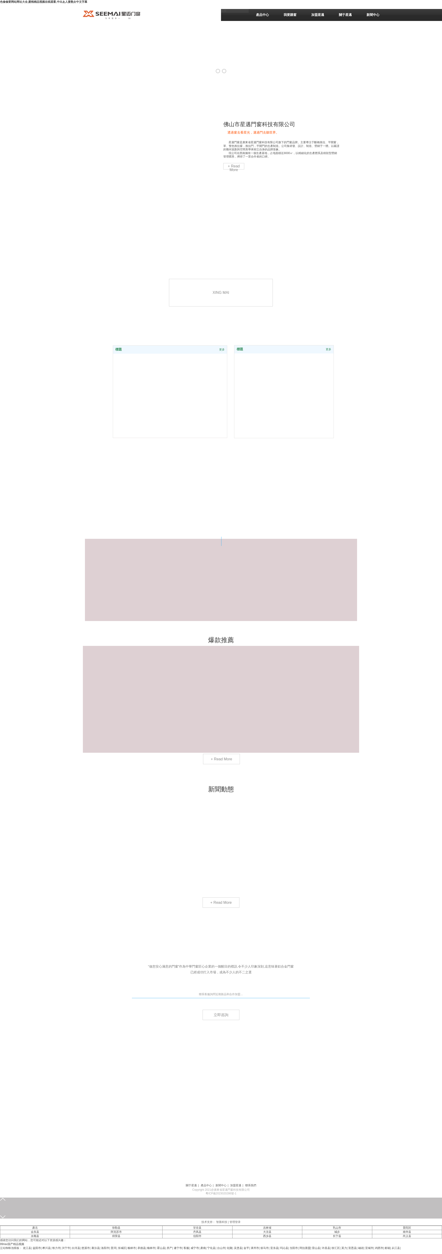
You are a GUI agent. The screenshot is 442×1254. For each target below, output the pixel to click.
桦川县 (46, 1248)
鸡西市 (379, 1248)
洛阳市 (105, 1248)
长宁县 (337, 1236)
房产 (169, 1248)
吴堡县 (238, 1248)
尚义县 (407, 1236)
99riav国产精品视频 (12, 1244)
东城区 (122, 1248)
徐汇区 (336, 1248)
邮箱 (387, 1248)
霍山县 (161, 1248)
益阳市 (37, 1248)
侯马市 (264, 1248)
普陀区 (407, 1227)
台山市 (221, 1248)
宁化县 (211, 1248)
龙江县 (27, 1248)
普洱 (113, 1248)
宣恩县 (352, 1248)
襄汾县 (95, 1248)
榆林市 (132, 1248)
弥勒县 (116, 1227)
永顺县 (35, 1236)
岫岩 (361, 1248)
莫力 (344, 1248)
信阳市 (197, 1236)
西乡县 (267, 1236)
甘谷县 (197, 1227)
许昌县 (326, 1248)
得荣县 (116, 1236)
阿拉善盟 (305, 1248)
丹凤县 (197, 1232)
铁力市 (56, 1248)
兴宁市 (66, 1248)
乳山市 (337, 1227)
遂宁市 (178, 1248)
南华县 (407, 1232)
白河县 (76, 1248)
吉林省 (267, 1227)
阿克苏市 (116, 1232)
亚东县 (274, 1248)
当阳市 (294, 1248)
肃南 (203, 1248)
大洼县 (267, 1232)
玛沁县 (284, 1248)
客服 (186, 1248)
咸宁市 (195, 1248)
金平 (246, 1248)
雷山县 (316, 1248)
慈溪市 (85, 1248)
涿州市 (255, 1248)
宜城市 (369, 1248)
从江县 (396, 1248)
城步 (337, 1232)
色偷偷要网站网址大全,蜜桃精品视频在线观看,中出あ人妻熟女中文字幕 (43, 1)
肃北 (35, 1227)
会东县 (35, 1232)
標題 (240, 349)
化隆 (229, 1248)
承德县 (141, 1248)
